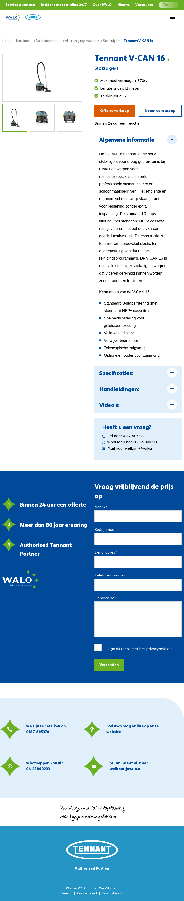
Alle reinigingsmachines (82, 41)
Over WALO (102, 5)
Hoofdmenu (24, 41)
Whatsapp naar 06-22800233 (129, 442)
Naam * (100, 507)
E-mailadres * (105, 553)
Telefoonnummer (109, 575)
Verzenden (109, 665)
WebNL (104, 888)
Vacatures (144, 5)
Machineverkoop (49, 41)
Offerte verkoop (114, 111)
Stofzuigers (111, 41)
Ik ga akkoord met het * (139, 649)
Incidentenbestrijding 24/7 (64, 5)
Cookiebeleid (87, 893)
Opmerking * (105, 598)
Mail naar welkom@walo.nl (128, 449)
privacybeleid (157, 649)
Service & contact (20, 5)
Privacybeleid (112, 893)
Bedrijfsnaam (106, 530)
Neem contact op (160, 111)
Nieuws (123, 5)
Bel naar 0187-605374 (123, 436)
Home (6, 41)
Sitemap (65, 893)
